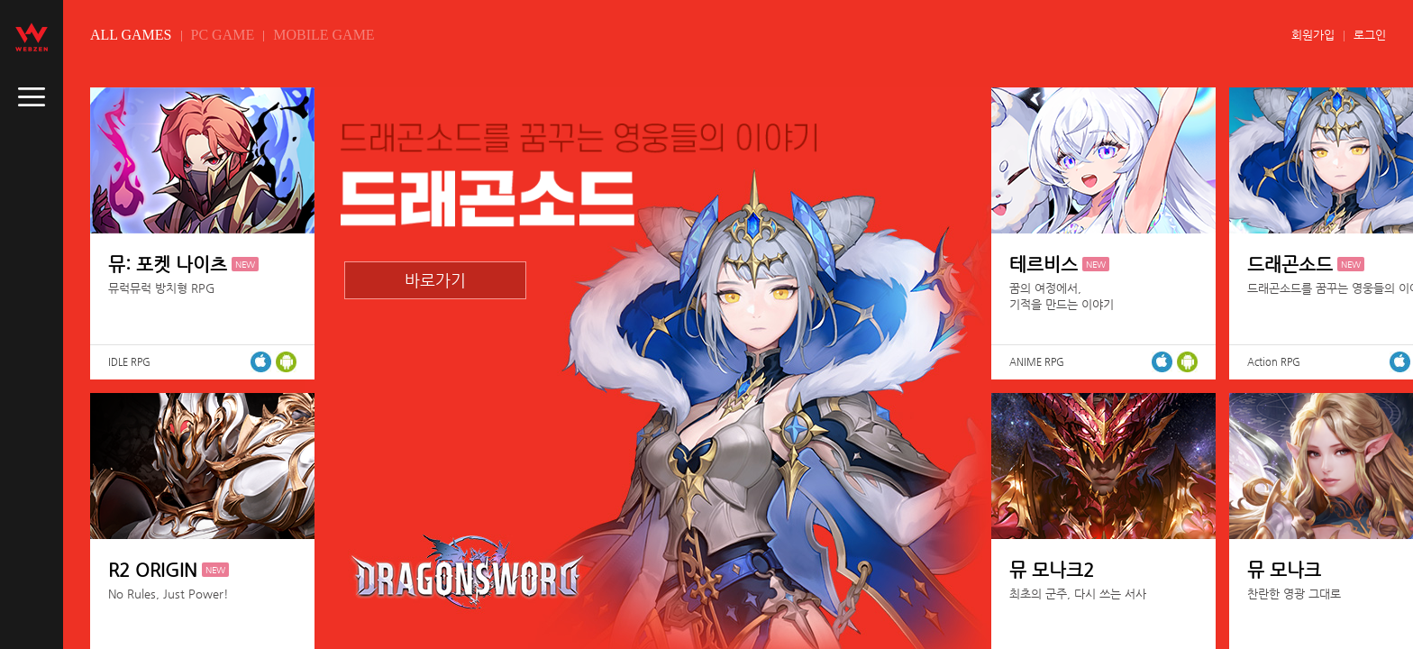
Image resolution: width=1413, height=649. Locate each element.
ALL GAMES (131, 34)
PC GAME (223, 34)
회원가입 (1313, 34)
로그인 (1370, 34)
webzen (31, 37)
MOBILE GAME (323, 34)
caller (31, 97)
